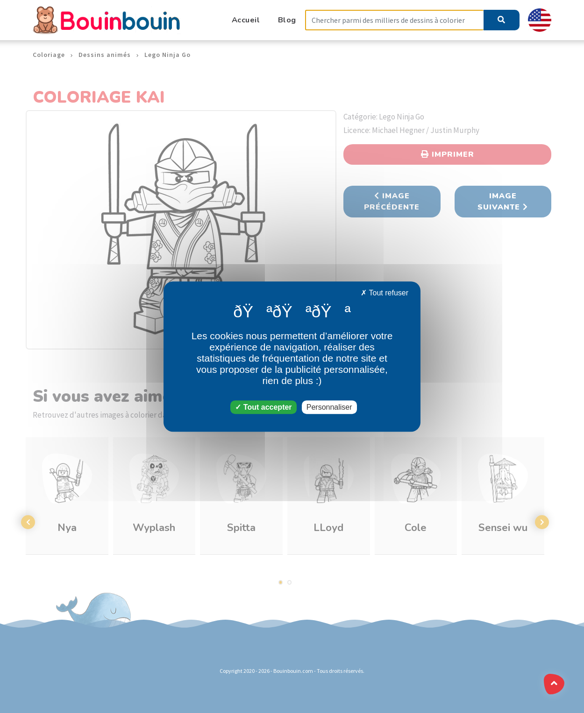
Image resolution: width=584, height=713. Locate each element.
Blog (287, 19)
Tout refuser (384, 293)
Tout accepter (263, 407)
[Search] (394, 20)
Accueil (246, 19)
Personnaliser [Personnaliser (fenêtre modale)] (329, 407)
